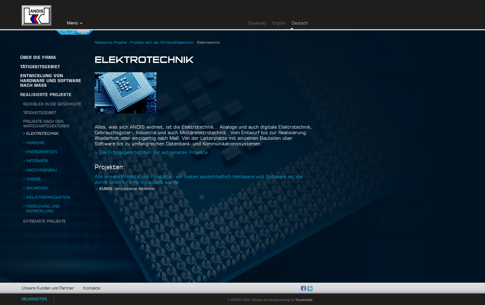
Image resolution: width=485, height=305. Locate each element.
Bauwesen (37, 188)
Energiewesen (41, 152)
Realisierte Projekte (45, 95)
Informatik (37, 161)
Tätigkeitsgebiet (39, 113)
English (279, 23)
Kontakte (91, 288)
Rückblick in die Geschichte (52, 104)
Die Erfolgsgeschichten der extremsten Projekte (153, 152)
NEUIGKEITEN (34, 299)
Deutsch (300, 23)
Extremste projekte (44, 221)
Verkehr (35, 143)
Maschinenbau (41, 170)
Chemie (33, 179)
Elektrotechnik (42, 133)
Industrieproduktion (48, 197)
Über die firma (38, 58)
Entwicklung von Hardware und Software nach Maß (50, 81)
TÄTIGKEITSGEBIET (40, 67)
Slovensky (257, 23)
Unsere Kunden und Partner (48, 288)
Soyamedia (303, 300)
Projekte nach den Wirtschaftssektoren (162, 42)
